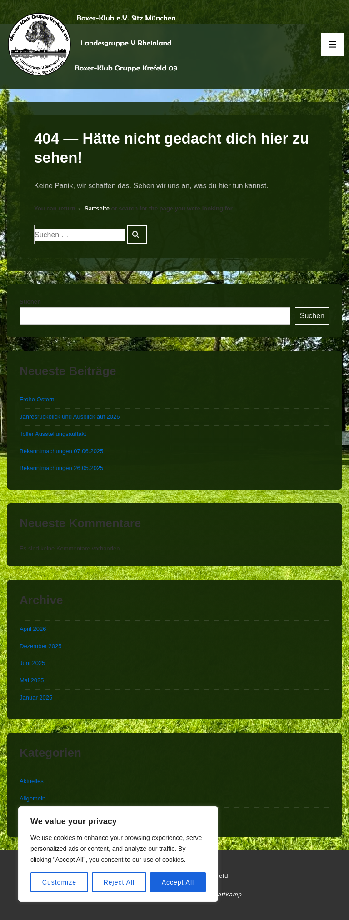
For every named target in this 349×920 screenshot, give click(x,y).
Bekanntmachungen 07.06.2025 (61, 451)
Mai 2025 (32, 680)
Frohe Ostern (37, 399)
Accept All (178, 882)
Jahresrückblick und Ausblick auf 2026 (70, 416)
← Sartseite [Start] (93, 208)
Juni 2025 (32, 663)
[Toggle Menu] (332, 44)
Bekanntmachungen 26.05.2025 (61, 468)
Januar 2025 (36, 697)
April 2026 (33, 628)
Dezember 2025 (41, 646)
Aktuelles (32, 781)
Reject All (119, 882)
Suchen (30, 301)
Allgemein (32, 798)
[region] (118, 854)
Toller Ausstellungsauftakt (53, 433)
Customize (59, 882)
